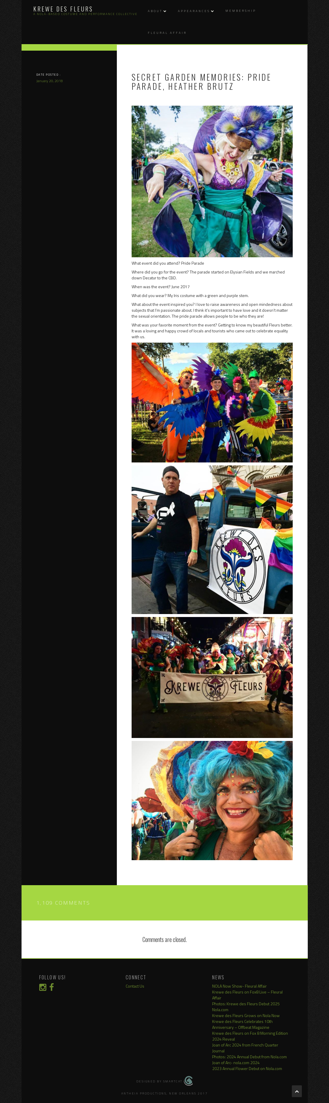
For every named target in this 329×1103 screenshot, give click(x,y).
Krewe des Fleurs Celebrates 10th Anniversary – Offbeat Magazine (242, 1024)
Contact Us (135, 986)
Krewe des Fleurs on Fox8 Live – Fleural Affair (247, 995)
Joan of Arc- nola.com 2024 (236, 1062)
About (155, 11)
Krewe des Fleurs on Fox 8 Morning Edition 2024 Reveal (250, 1036)
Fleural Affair (167, 33)
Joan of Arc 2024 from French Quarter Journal (245, 1048)
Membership (240, 11)
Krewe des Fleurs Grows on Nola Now (246, 1015)
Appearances (194, 11)
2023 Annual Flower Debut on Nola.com (247, 1068)
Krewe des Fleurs (63, 9)
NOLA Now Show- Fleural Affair (239, 986)
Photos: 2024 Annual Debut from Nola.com (249, 1057)
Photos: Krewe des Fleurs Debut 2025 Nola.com (246, 1007)
